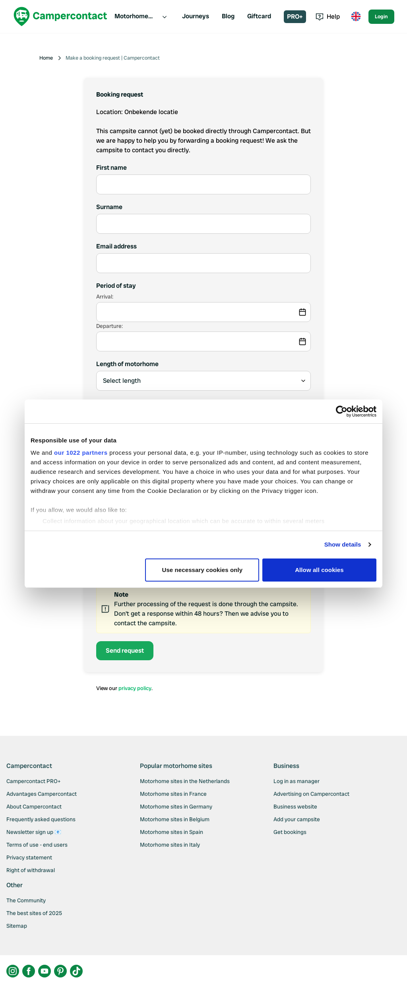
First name (111, 167)
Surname (109, 207)
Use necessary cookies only (202, 569)
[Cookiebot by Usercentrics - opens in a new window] (341, 411)
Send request (125, 650)
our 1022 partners (80, 452)
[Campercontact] (60, 16)
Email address (116, 246)
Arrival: (104, 296)
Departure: (109, 326)
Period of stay (116, 285)
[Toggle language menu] (355, 16)
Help (328, 16)
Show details (342, 544)
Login (381, 16)
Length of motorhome (127, 364)
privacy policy (134, 688)
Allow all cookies (319, 569)
